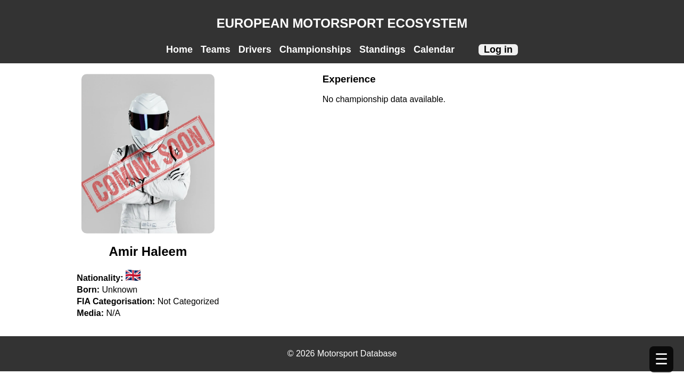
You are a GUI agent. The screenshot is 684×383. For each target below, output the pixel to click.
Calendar (434, 49)
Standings (382, 49)
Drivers (254, 49)
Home (179, 49)
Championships (315, 49)
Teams (215, 49)
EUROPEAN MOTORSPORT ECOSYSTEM (342, 23)
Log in (498, 49)
